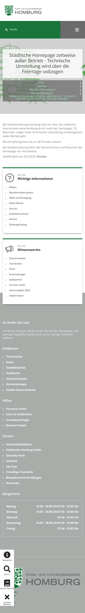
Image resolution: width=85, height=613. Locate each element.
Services (13, 208)
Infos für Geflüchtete (19, 414)
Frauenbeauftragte (17, 419)
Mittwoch (12, 517)
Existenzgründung (18, 224)
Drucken (42, 156)
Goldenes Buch (16, 295)
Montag (11, 506)
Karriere (13, 219)
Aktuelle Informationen (42, 89)
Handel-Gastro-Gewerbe (21, 389)
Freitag (10, 528)
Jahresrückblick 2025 (19, 290)
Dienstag (11, 511)
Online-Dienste (16, 203)
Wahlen (13, 187)
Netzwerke (12, 483)
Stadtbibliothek (15, 367)
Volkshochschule (16, 378)
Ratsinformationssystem (21, 192)
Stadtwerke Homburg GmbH (23, 449)
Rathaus (42, 86)
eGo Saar (11, 466)
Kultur (12, 268)
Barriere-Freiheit (16, 425)
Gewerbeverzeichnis (18, 213)
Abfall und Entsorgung (20, 198)
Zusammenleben (17, 258)
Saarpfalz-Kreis (15, 455)
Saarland (11, 460)
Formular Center (17, 284)
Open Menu (77, 29)
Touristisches (15, 263)
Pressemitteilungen (42, 93)
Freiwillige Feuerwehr (19, 471)
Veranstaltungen (17, 274)
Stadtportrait (15, 279)
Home (40, 82)
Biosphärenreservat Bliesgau (23, 477)
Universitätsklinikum (19, 444)
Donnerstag (13, 522)
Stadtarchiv (13, 373)
